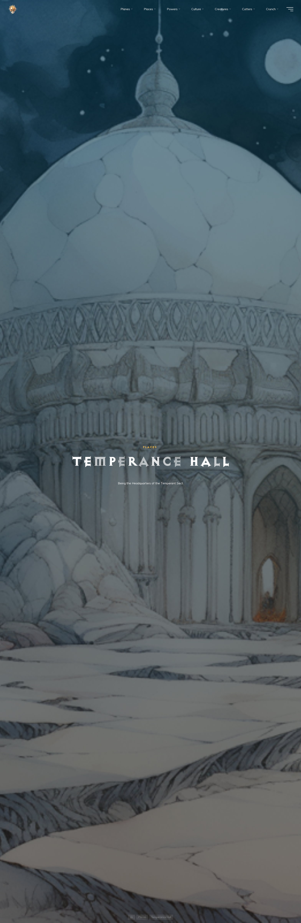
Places (150, 447)
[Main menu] (289, 9)
